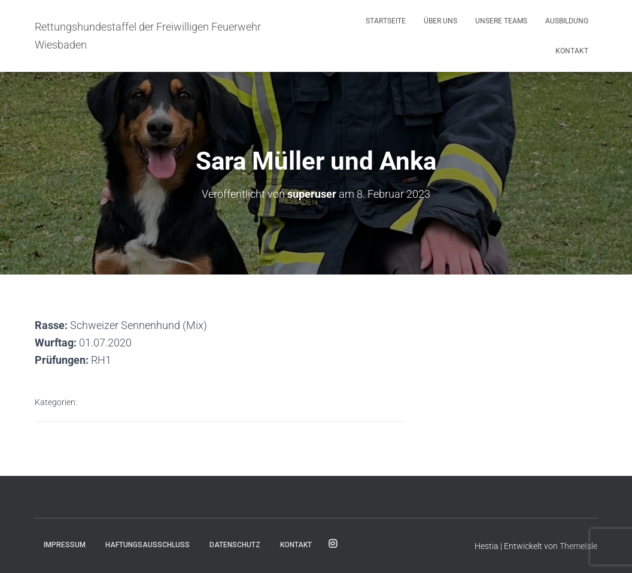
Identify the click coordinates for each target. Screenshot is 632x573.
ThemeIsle (578, 546)
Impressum (65, 545)
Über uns (440, 21)
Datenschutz (234, 545)
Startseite (386, 21)
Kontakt (571, 51)
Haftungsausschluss (147, 545)
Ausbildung (566, 21)
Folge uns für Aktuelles (333, 544)
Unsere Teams (501, 21)
